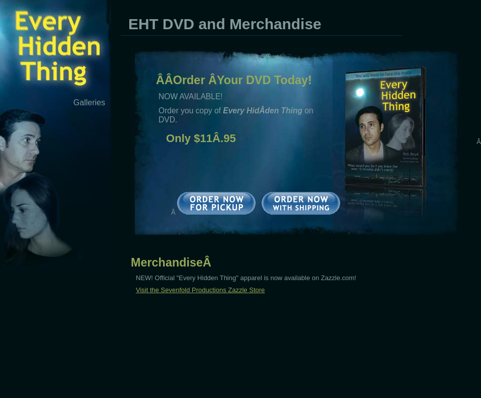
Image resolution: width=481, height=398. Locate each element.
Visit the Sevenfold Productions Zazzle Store (200, 290)
